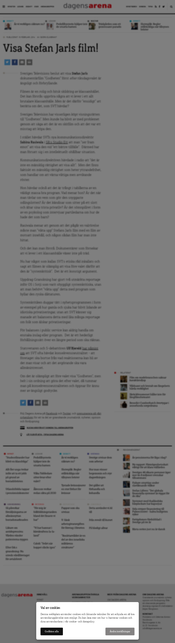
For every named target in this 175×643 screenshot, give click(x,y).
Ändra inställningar (120, 631)
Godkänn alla (52, 631)
